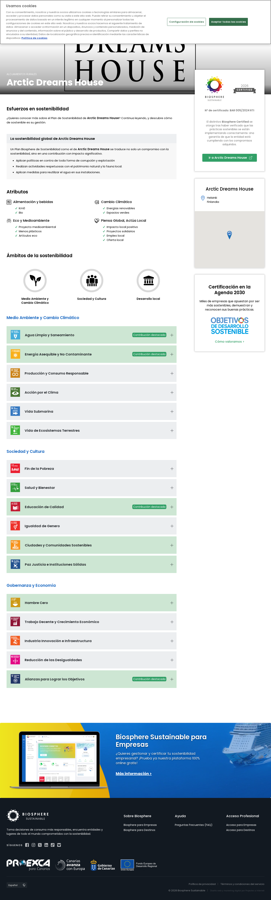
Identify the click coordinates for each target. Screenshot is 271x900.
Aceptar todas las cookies (228, 21)
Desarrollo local (148, 299)
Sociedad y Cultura (91, 299)
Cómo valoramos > (229, 341)
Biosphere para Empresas (140, 825)
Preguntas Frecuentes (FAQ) (193, 825)
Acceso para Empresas (241, 825)
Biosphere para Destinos (139, 830)
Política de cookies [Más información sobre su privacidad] (34, 37)
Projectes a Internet (254, 890)
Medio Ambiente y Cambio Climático (35, 301)
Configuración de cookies (186, 21)
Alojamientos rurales (22, 74)
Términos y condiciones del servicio (242, 884)
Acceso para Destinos (240, 830)
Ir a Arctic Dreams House (230, 157)
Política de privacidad (202, 884)
